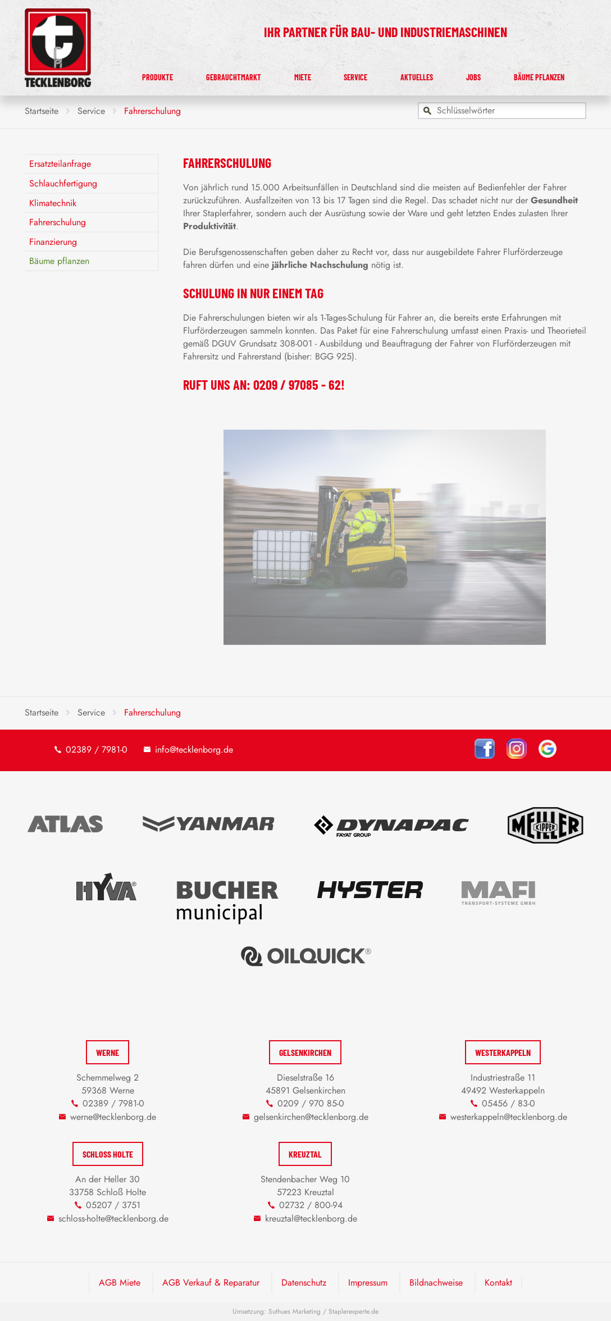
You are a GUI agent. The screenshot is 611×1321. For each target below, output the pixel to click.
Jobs (487, 74)
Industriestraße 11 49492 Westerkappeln (503, 1084)
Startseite (41, 110)
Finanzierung (53, 241)
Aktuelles (440, 74)
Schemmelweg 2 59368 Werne (107, 1084)
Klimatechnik (52, 203)
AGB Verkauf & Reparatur (210, 1282)
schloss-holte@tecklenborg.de (113, 1218)
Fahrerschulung (57, 222)
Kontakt (498, 1282)
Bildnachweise (436, 1282)
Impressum (367, 1282)
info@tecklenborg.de (194, 749)
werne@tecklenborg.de (113, 1116)
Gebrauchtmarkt (282, 74)
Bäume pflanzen (545, 74)
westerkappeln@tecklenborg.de (508, 1116)
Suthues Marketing (294, 1311)
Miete (345, 74)
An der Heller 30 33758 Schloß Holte (107, 1186)
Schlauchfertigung (63, 183)
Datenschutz (303, 1282)
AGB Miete (119, 1282)
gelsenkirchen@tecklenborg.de (311, 1116)
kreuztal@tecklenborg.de (311, 1218)
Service (387, 74)
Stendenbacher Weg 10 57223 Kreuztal (305, 1186)
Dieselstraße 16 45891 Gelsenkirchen (305, 1084)
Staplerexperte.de (354, 1311)
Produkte (211, 74)
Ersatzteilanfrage (60, 163)
